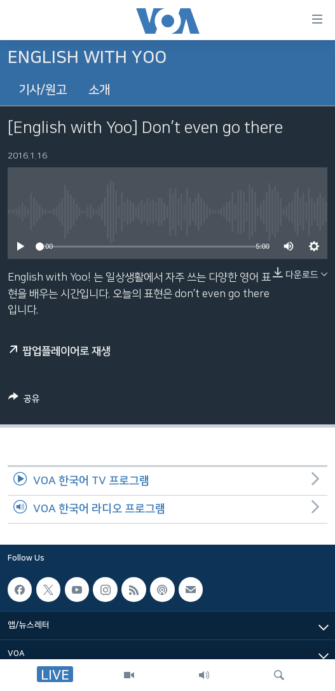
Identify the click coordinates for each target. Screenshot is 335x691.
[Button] (24, 401)
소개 (99, 90)
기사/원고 (42, 90)
